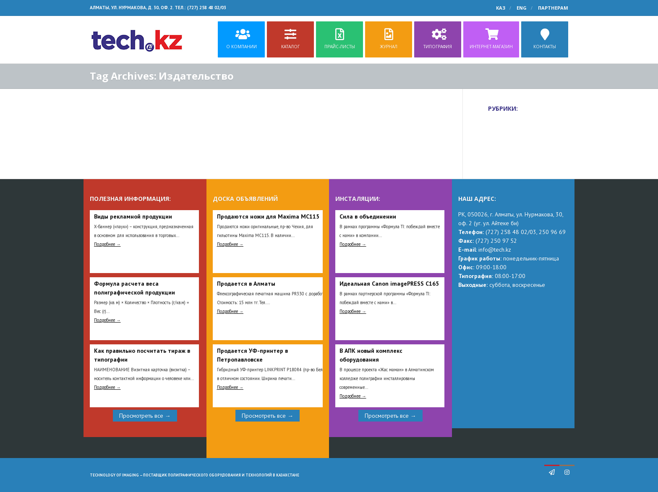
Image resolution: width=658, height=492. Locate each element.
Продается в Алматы (246, 283)
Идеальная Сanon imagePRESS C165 (389, 283)
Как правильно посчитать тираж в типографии (142, 355)
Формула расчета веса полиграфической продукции (134, 288)
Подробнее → (107, 244)
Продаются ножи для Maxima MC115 (268, 216)
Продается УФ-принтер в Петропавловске (252, 355)
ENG (522, 8)
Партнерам (553, 8)
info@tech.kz (494, 249)
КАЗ (500, 8)
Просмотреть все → (145, 415)
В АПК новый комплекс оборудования (370, 355)
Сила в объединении (367, 216)
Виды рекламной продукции (133, 216)
